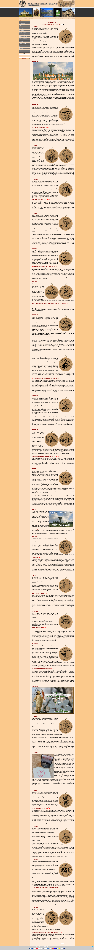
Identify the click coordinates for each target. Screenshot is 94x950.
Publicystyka (21, 41)
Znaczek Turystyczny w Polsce (24, 28)
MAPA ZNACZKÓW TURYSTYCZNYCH (46, 18)
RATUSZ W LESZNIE (37, 841)
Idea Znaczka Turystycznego (24, 27)
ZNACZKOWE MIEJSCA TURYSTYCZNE (30, 18)
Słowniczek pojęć (22, 45)
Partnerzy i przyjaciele (22, 43)
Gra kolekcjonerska (22, 23)
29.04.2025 (35, 643)
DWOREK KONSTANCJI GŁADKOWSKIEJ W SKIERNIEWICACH (45, 456)
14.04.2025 (35, 859)
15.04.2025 (35, 826)
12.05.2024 (35, 468)
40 (53, 24)
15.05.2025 (35, 395)
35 (52, 24)
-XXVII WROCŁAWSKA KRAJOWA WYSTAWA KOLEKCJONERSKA (45, 735)
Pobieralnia (21, 46)
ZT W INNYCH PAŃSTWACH (59, 18)
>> (60, 24)
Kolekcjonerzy (21, 30)
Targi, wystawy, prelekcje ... (23, 38)
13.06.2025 (35, 104)
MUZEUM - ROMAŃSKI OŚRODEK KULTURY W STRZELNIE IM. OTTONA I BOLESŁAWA (50, 303)
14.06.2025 (35, 61)
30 (51, 24)
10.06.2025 (35, 213)
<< (42, 24)
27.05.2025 (35, 314)
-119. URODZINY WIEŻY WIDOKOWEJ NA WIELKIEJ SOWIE (44, 415)
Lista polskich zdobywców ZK (24, 34)
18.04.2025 (35, 716)
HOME (20, 18)
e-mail (24, 53)
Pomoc (20, 50)
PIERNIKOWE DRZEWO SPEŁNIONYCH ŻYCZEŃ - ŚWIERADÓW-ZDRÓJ (47, 932)
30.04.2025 (35, 611)
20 (49, 24)
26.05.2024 (35, 354)
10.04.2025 (35, 907)
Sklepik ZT (21, 48)
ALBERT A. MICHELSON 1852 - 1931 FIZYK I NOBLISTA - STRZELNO (46, 305)
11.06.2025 (35, 179)
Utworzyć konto (22, 59)
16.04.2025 (35, 790)
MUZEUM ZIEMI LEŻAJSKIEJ (39, 627)
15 (48, 24)
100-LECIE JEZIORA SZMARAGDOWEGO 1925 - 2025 (42, 336)
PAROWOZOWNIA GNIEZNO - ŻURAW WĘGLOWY (43, 668)
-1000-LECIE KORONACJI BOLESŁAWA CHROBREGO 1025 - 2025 (45, 887)
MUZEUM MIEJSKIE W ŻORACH (39, 593)
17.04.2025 (35, 752)
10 (47, 24)
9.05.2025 (34, 509)
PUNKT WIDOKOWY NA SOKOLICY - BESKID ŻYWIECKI (44, 45)
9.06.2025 (34, 248)
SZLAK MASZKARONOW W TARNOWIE (41, 808)
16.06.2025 (35, 26)
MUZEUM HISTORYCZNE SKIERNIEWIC (41, 455)
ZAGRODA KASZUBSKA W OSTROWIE (41, 199)
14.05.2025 (35, 429)
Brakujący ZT (21, 25)
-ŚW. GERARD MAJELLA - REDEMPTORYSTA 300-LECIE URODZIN (45, 378)
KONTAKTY (68, 18)
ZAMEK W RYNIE (37, 557)
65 (59, 24)
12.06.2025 (35, 145)
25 (50, 24)
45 (54, 24)
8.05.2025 (34, 536)
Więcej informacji (35, 101)
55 (57, 24)
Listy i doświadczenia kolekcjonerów (22, 33)
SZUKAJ (73, 18)
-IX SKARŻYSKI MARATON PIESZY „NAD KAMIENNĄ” (43, 494)
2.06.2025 (34, 281)
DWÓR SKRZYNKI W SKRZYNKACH (40, 127)
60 (58, 24)
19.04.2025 (35, 686)
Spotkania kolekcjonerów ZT (23, 36)
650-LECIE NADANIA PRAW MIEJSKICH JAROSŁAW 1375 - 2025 (44, 266)
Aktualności (21, 20)
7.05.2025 (34, 575)
